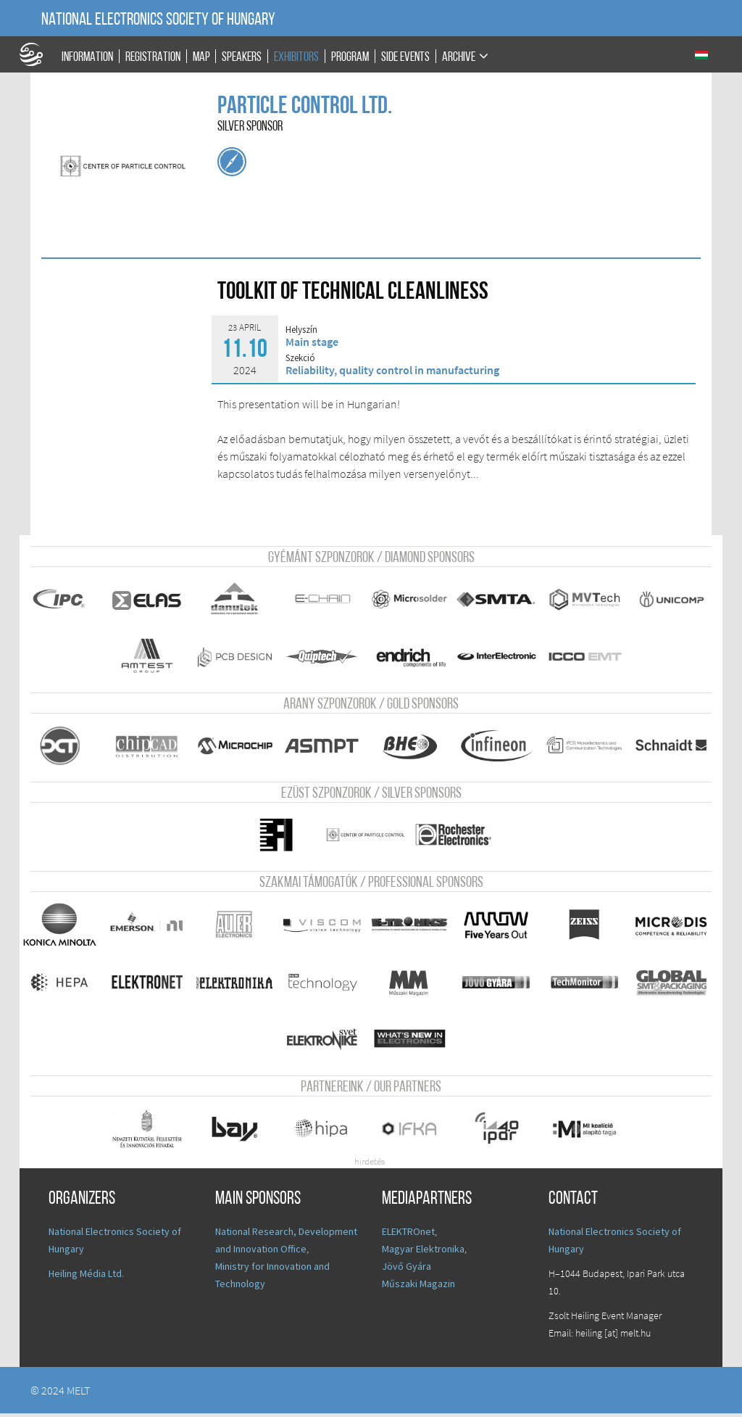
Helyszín (301, 330)
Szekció (300, 358)
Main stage (311, 341)
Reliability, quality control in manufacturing (392, 370)
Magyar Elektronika (423, 1252)
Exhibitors (296, 56)
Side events (405, 56)
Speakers (242, 56)
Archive (458, 56)
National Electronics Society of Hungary (158, 20)
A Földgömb (38, 54)
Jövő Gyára (406, 1269)
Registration (152, 56)
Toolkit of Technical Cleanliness (352, 293)
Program (350, 56)
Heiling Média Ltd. (86, 1277)
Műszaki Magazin (418, 1287)
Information (87, 56)
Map (201, 56)
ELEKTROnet (408, 1235)
